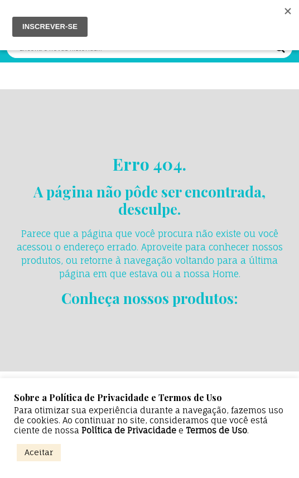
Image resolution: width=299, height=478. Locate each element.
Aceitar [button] (39, 452)
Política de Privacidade (128, 431)
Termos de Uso (216, 431)
